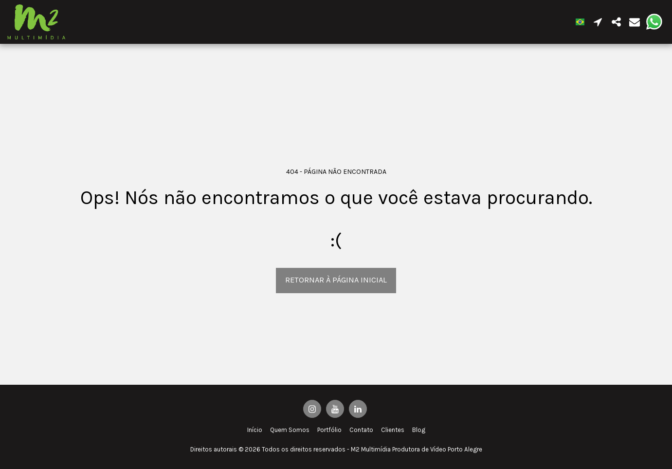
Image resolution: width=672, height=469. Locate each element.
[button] (597, 22)
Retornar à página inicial (336, 279)
